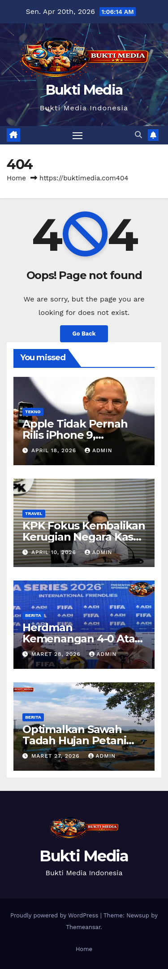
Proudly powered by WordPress (55, 915)
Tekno (33, 411)
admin (98, 450)
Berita (33, 615)
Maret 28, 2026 (57, 654)
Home (16, 178)
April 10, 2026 (54, 552)
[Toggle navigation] (77, 135)
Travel (34, 513)
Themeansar (83, 927)
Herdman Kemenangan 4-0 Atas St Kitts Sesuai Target (81, 638)
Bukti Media (84, 90)
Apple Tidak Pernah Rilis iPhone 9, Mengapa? (74, 435)
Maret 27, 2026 (56, 756)
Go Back (84, 333)
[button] (138, 135)
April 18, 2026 (54, 450)
